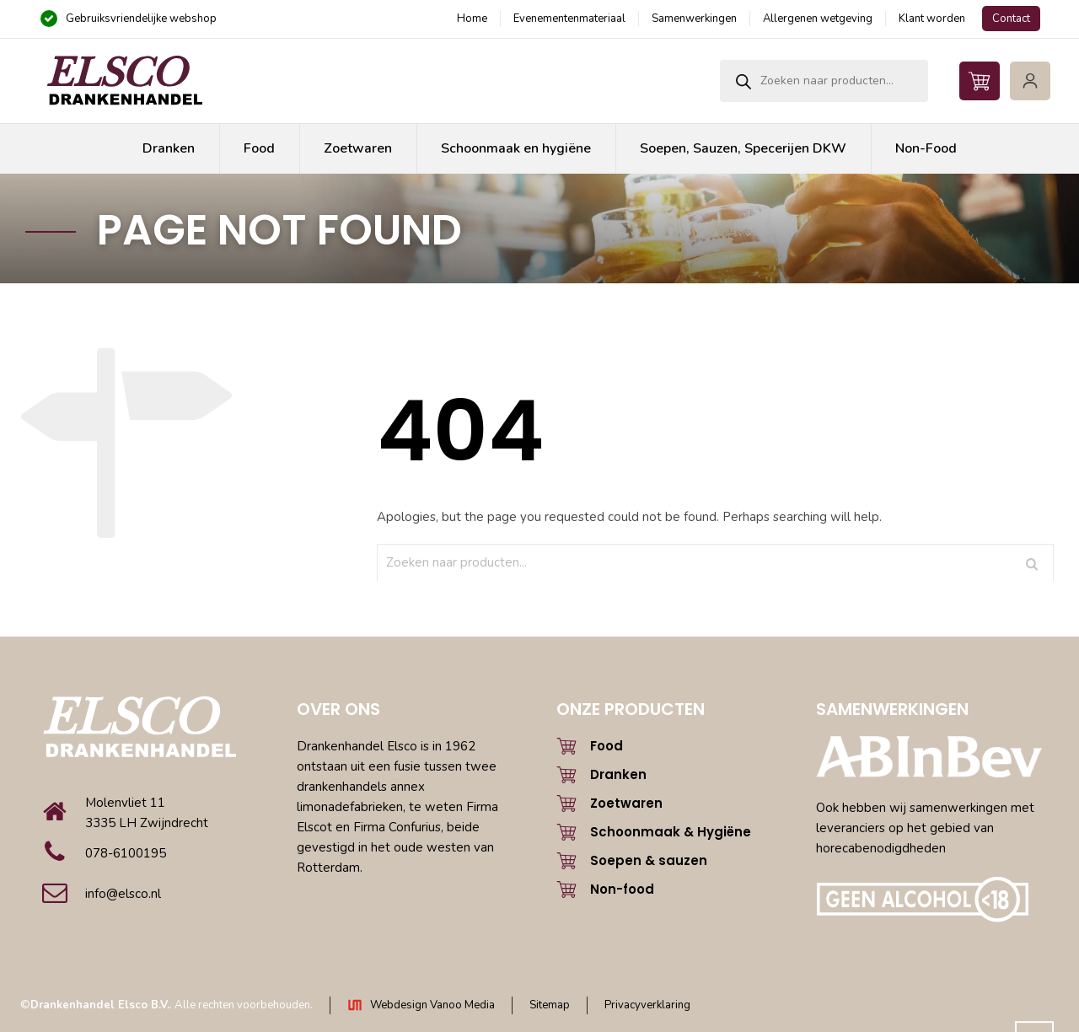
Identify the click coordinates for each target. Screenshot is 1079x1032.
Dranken (618, 774)
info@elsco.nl (123, 893)
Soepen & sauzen (648, 860)
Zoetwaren (626, 803)
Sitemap (549, 1005)
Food (606, 746)
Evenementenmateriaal (569, 18)
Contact (1011, 18)
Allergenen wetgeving (817, 18)
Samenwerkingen (694, 18)
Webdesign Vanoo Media (432, 1005)
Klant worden (932, 18)
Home (472, 18)
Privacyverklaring (647, 1005)
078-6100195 (125, 853)
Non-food (622, 889)
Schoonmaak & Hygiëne (670, 832)
